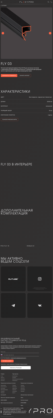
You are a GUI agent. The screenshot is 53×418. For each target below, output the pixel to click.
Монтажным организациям (17, 379)
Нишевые (2, 391)
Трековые (14, 389)
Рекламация (14, 380)
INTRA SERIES (23, 402)
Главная (2, 374)
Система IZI (3, 394)
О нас (2, 376)
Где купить (3, 379)
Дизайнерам (14, 376)
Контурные (3, 388)
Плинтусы (23, 388)
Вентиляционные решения (7, 402)
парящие (4, 5)
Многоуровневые (4, 389)
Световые (14, 386)
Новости (2, 377)
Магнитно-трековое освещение (8, 397)
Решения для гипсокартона (27, 383)
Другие (13, 392)
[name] (20, 351)
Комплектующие (24, 400)
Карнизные (14, 388)
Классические (4, 386)
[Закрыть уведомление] (28, 407)
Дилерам (14, 377)
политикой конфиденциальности (18, 358)
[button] (51, 2)
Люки (22, 397)
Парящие (2, 392)
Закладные (14, 391)
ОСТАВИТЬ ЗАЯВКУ (7, 361)
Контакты (3, 380)
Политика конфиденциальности (7, 416)
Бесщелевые (3, 385)
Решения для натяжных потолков (8, 383)
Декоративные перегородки (27, 394)
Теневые (14, 385)
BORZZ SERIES (4, 400)
